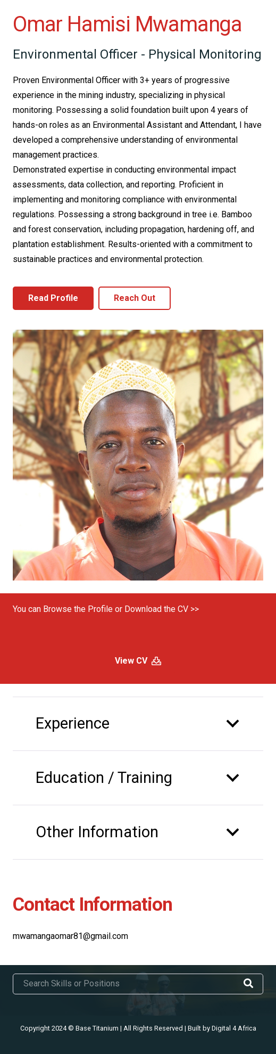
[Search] (248, 983)
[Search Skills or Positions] (138, 984)
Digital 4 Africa (234, 1028)
